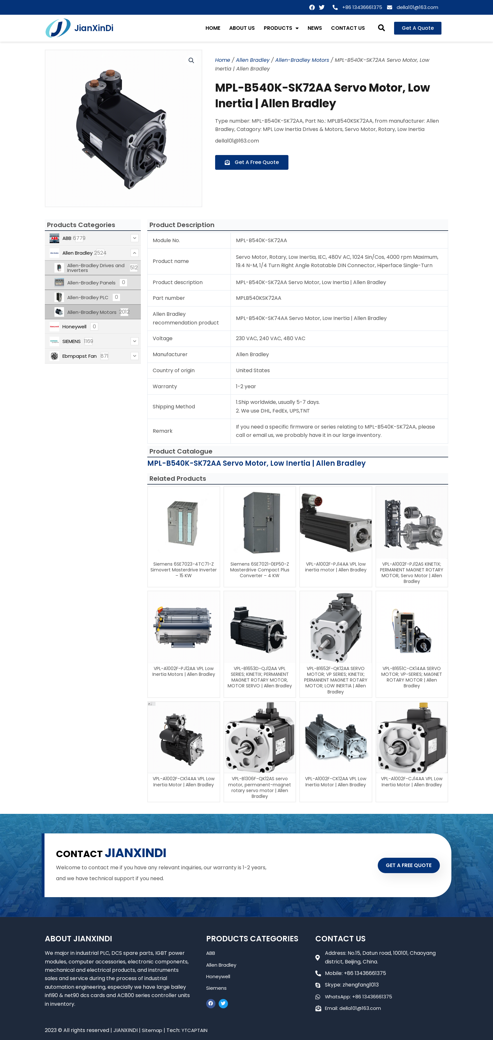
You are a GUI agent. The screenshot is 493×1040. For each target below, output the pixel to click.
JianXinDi (93, 28)
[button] (381, 28)
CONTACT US (348, 28)
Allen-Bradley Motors (302, 60)
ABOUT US (242, 28)
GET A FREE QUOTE (403, 865)
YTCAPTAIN (196, 1030)
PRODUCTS (281, 28)
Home (222, 60)
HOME (213, 28)
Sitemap (152, 1030)
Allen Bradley (253, 60)
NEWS (315, 28)
